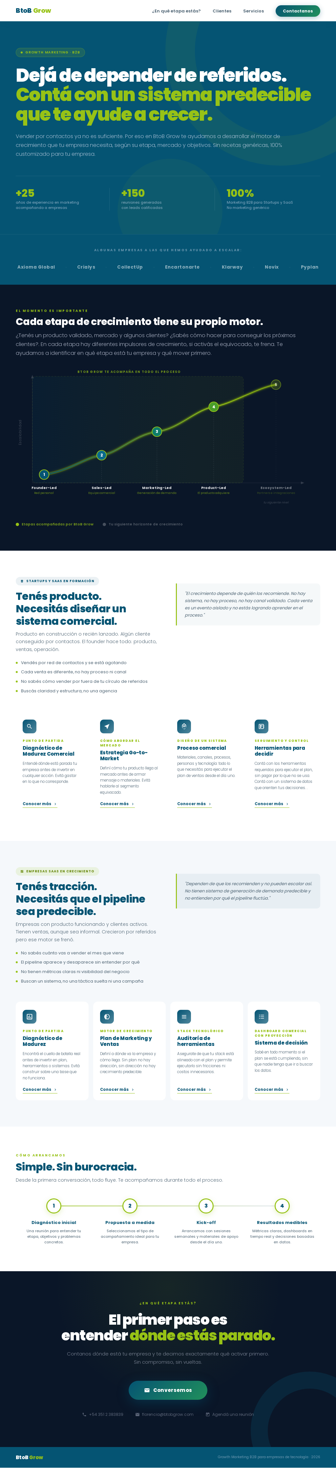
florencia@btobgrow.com (164, 1414)
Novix (272, 267)
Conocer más (40, 803)
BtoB (33, 10)
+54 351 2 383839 (102, 1414)
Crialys (86, 267)
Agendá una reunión (229, 1414)
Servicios (253, 11)
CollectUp (130, 267)
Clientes (222, 11)
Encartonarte (182, 267)
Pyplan (310, 267)
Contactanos (298, 11)
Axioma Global (36, 267)
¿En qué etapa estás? (176, 11)
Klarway (232, 267)
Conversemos (168, 1390)
